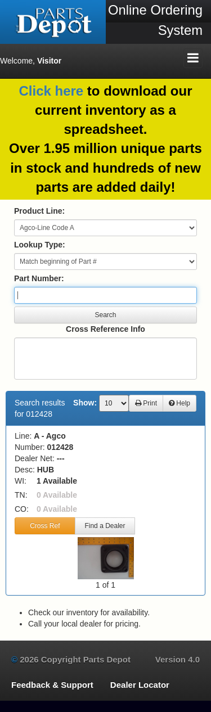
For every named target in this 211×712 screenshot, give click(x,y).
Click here (51, 90)
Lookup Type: (39, 244)
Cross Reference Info (105, 329)
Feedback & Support (52, 685)
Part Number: (39, 278)
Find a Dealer (104, 526)
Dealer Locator (139, 685)
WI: (20, 480)
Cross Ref (45, 526)
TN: (21, 494)
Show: (85, 402)
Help (179, 403)
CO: (22, 508)
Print (146, 403)
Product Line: (39, 210)
